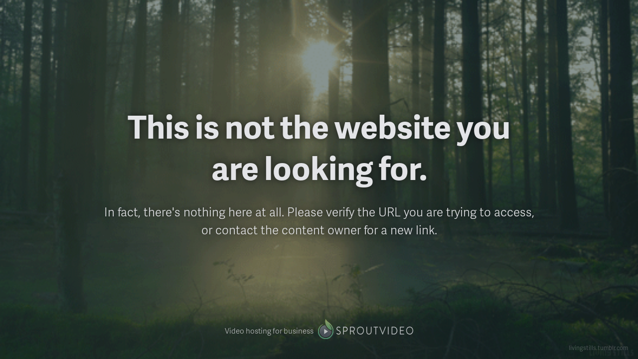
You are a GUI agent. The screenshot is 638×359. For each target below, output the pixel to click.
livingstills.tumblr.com (598, 348)
